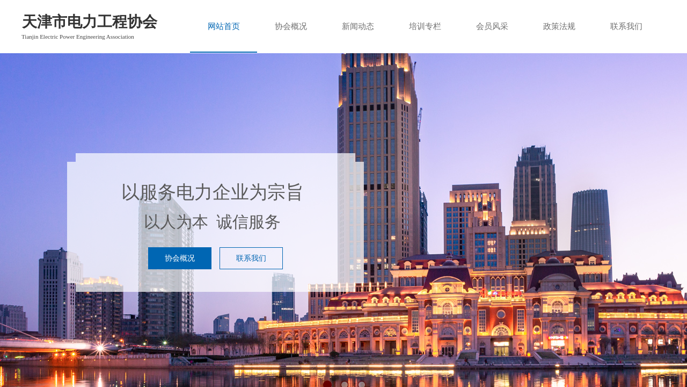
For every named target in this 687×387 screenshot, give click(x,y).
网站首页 (224, 26)
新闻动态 (358, 26)
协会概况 (291, 26)
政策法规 (559, 26)
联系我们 (626, 26)
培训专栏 (425, 26)
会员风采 (492, 26)
